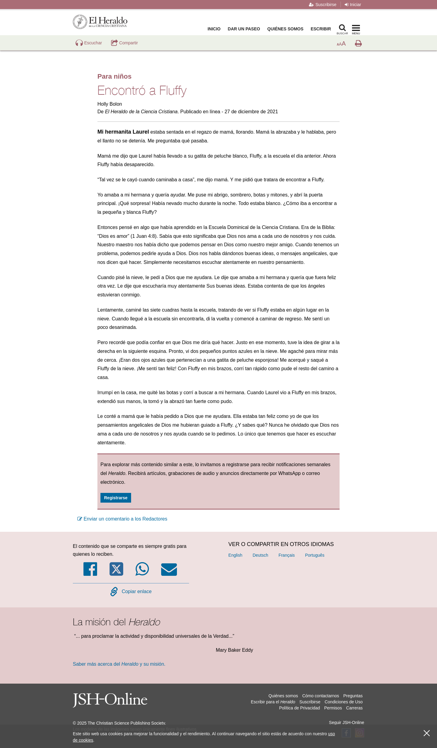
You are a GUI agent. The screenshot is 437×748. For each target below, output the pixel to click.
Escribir (322, 28)
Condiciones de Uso (344, 701)
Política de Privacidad (299, 707)
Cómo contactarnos (320, 695)
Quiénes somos (287, 28)
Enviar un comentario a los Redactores (122, 518)
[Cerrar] (426, 733)
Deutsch (260, 555)
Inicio (215, 28)
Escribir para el (273, 701)
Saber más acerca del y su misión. (119, 664)
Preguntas (353, 695)
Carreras (354, 707)
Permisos (333, 707)
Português (314, 555)
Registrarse (115, 497)
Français (287, 555)
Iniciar (353, 4)
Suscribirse (322, 4)
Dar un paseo (245, 28)
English (235, 555)
